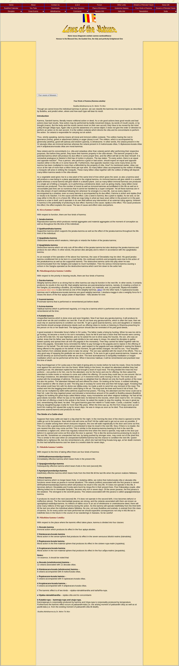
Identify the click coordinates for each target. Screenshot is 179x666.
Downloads (55, 8)
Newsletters (143, 11)
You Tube (33, 8)
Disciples (11, 11)
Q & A (77, 5)
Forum (99, 5)
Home (11, 5)
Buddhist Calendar (11, 8)
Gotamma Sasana (121, 8)
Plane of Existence (99, 8)
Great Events (33, 11)
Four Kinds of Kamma (143, 8)
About (33, 5)
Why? (100, 290)
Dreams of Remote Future (143, 5)
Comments (77, 11)
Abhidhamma (55, 11)
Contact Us (55, 5)
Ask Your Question (77, 8)
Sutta (166, 11)
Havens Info (99, 11)
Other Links (121, 5)
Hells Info (121, 11)
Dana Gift (165, 5)
